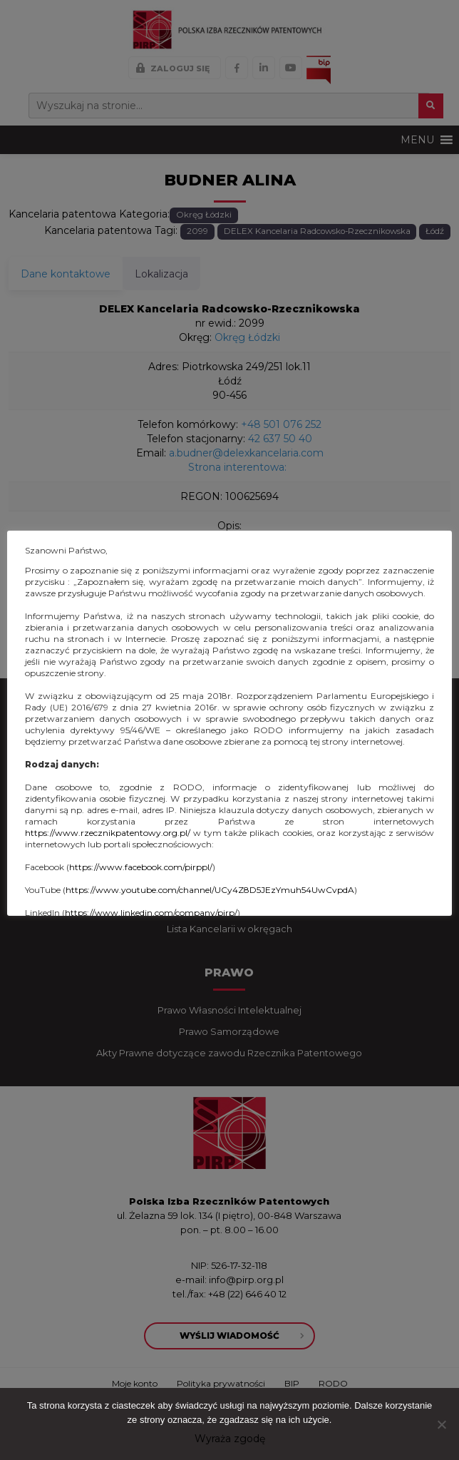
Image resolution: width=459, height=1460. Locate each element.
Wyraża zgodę (230, 1438)
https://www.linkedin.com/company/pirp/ (151, 912)
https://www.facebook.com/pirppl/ (140, 867)
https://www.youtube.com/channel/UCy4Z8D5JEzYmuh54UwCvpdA (210, 889)
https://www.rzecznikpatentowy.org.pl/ (107, 832)
